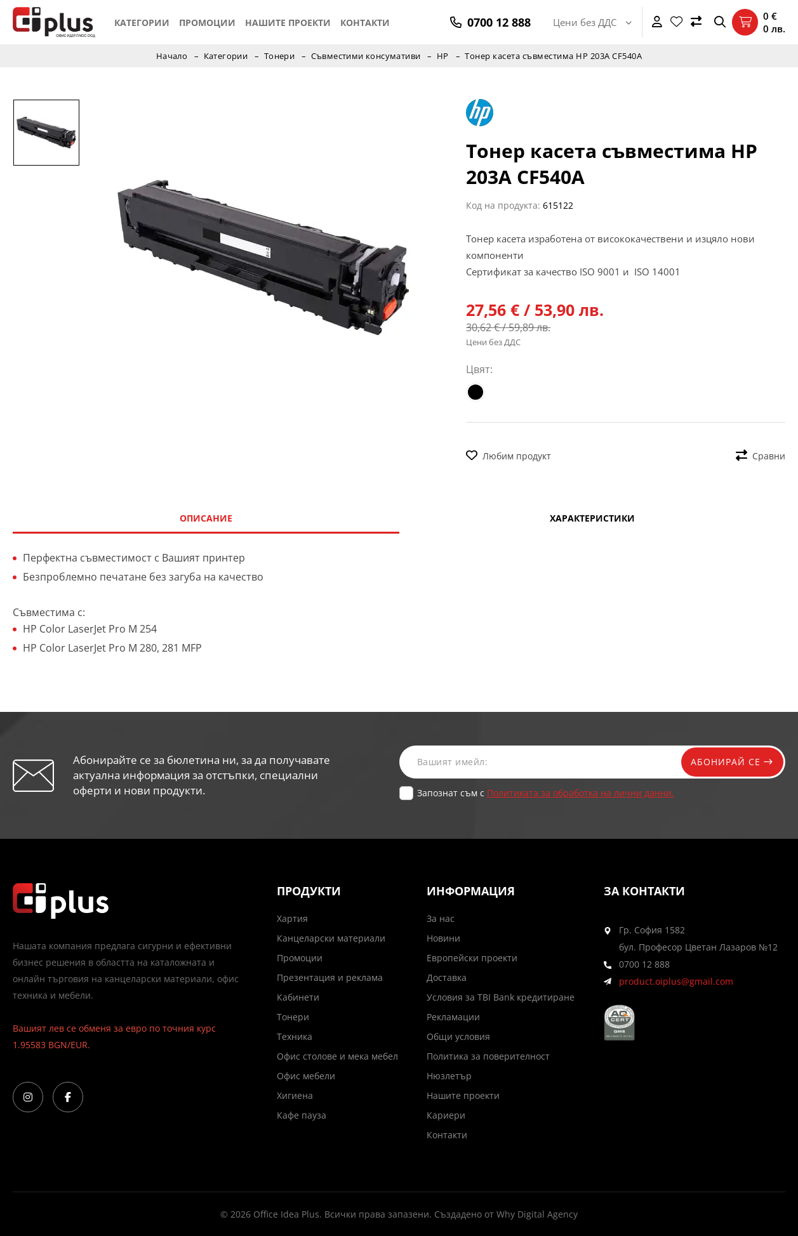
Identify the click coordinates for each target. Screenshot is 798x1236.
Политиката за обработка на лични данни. (580, 793)
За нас (441, 918)
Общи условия (458, 1036)
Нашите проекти (288, 22)
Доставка (447, 977)
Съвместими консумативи (366, 56)
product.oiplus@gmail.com (676, 981)
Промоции (207, 22)
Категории (142, 22)
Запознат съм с (545, 792)
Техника (294, 1036)
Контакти (365, 22)
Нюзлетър (449, 1076)
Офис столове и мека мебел (337, 1056)
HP (444, 56)
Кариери (446, 1115)
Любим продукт (508, 456)
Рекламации (453, 1017)
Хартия (292, 918)
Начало (171, 56)
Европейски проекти (472, 958)
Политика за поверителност (488, 1056)
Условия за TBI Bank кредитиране (501, 997)
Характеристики (592, 518)
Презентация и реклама (330, 977)
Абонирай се (729, 762)
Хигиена (295, 1095)
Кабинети (298, 997)
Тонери (279, 56)
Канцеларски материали (331, 938)
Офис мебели (306, 1076)
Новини (443, 938)
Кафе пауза (301, 1115)
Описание (206, 518)
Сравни (760, 456)
